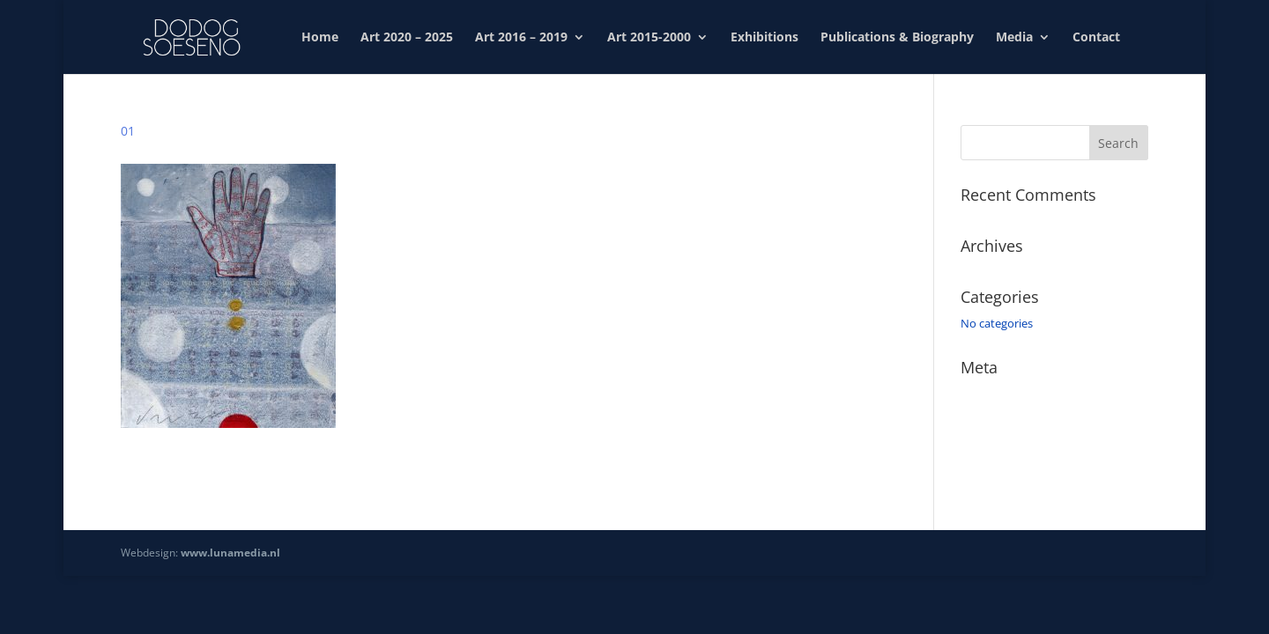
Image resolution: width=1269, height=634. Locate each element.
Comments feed (1002, 444)
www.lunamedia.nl (230, 552)
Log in (976, 394)
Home (319, 38)
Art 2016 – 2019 (521, 38)
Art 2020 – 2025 (406, 38)
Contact (1096, 38)
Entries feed (991, 419)
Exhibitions (764, 38)
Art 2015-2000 (649, 38)
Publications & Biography (897, 38)
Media (1014, 38)
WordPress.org (999, 469)
